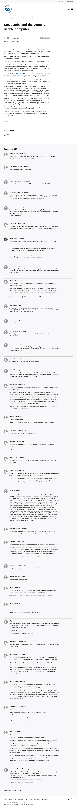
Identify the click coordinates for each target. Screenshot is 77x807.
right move (40, 568)
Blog (10, 18)
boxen (21, 77)
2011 (15, 18)
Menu (70, 9)
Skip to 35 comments (45, 37)
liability (8, 804)
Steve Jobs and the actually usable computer (31, 18)
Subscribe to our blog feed (14, 134)
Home (5, 18)
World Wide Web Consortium (19, 802)
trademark (13, 804)
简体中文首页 (70, 1)
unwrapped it (19, 73)
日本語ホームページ (60, 1)
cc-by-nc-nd (6, 121)
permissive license (23, 804)
